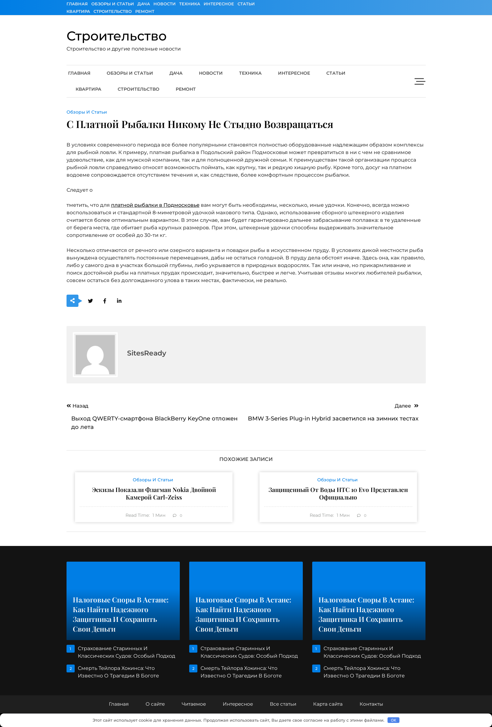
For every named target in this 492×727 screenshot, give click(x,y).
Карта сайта (328, 704)
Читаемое (194, 704)
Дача (143, 3)
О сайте (155, 704)
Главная (77, 3)
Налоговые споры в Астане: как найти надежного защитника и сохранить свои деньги (120, 614)
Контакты (371, 704)
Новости (164, 3)
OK (393, 720)
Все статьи (283, 704)
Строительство (113, 11)
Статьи (246, 3)
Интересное (219, 3)
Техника (189, 3)
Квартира (78, 11)
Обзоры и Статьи (112, 3)
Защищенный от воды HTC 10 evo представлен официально (338, 493)
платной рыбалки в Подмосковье (155, 205)
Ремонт (144, 11)
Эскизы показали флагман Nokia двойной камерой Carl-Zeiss (154, 493)
